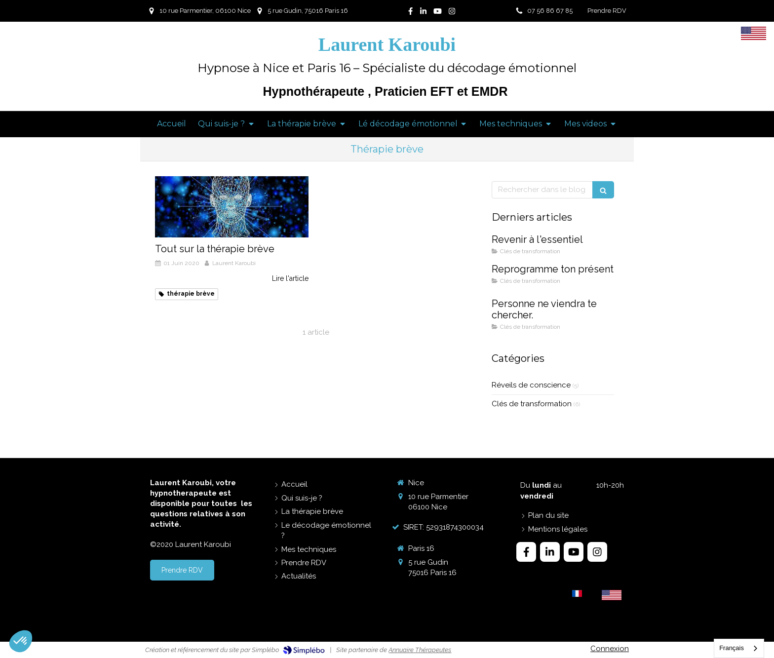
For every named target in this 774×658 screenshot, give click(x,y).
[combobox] (739, 648)
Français (731, 648)
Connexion (609, 648)
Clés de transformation (532, 403)
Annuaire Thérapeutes (419, 650)
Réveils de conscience (531, 385)
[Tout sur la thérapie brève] (232, 206)
